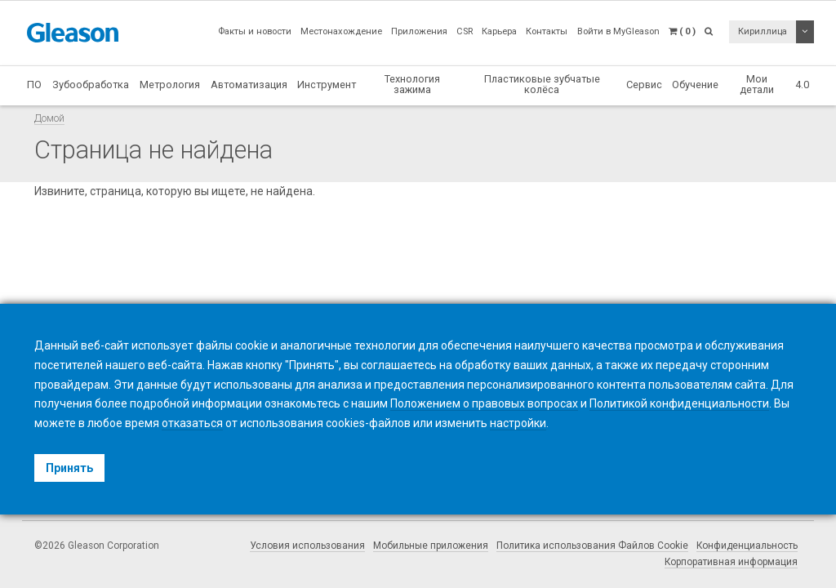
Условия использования (307, 545)
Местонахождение (341, 31)
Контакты (546, 31)
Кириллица (762, 31)
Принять (69, 467)
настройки (518, 423)
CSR (464, 31)
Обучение (695, 84)
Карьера (499, 31)
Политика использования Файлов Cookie (592, 545)
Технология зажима (412, 84)
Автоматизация (249, 84)
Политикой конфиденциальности (679, 403)
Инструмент (326, 84)
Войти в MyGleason (618, 31)
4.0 (802, 84)
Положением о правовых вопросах (484, 403)
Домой (49, 118)
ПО (34, 84)
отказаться (192, 423)
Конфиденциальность (747, 545)
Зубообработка (90, 84)
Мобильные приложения (430, 545)
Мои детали (757, 84)
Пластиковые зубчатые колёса (542, 84)
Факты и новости (254, 31)
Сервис (644, 84)
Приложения (419, 31)
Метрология (170, 84)
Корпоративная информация (731, 562)
